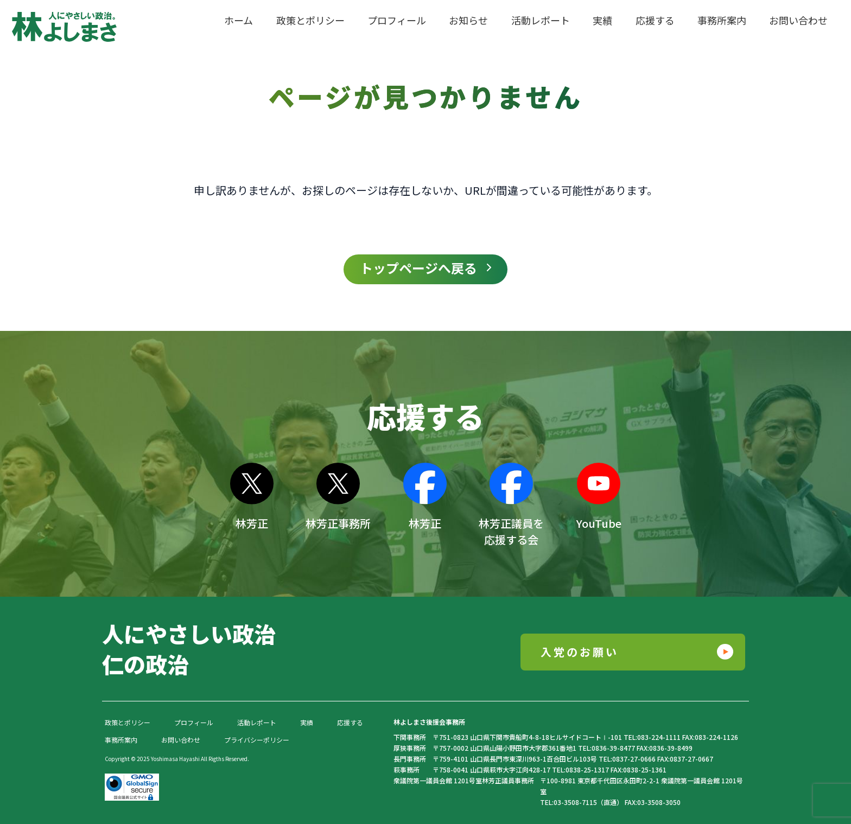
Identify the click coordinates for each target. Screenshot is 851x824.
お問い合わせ (180, 739)
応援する (350, 722)
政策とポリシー (127, 722)
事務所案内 (121, 739)
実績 (306, 722)
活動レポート (256, 722)
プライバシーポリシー (256, 739)
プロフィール (193, 722)
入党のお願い (580, 652)
